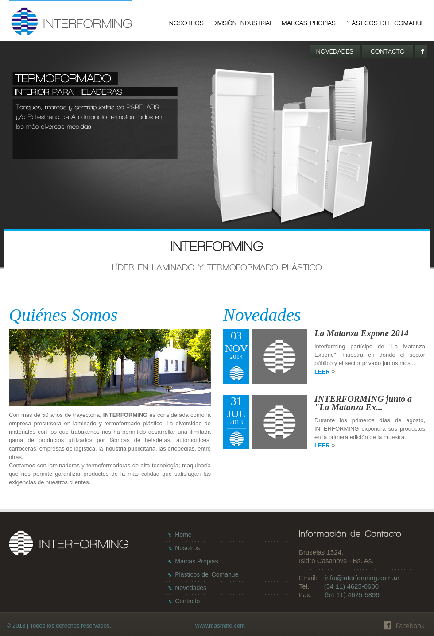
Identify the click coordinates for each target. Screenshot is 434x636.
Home (183, 534)
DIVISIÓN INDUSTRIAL (243, 23)
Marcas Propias (196, 561)
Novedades (190, 587)
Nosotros (187, 547)
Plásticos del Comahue (206, 574)
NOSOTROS (186, 23)
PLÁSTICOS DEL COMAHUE (385, 23)
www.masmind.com (220, 625)
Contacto (187, 601)
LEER (325, 371)
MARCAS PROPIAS (309, 23)
